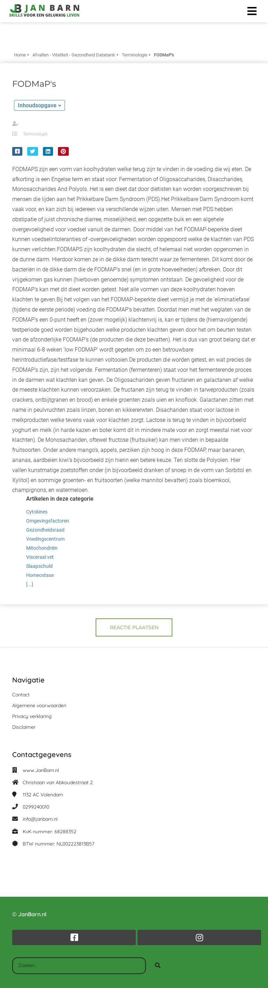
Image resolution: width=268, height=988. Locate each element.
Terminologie (35, 134)
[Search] (158, 965)
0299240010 (36, 807)
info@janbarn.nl (40, 819)
